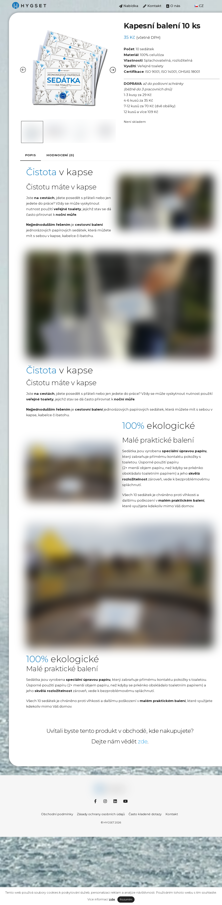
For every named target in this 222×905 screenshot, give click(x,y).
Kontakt (152, 6)
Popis (30, 155)
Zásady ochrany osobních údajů (101, 814)
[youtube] (125, 801)
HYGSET (109, 822)
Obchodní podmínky (57, 814)
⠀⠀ (187, 6)
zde (142, 741)
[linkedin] (115, 801)
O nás (173, 6)
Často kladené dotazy (145, 814)
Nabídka (128, 6)
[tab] (30, 155)
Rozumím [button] (126, 899)
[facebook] (95, 801)
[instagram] (105, 801)
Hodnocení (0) (60, 155)
